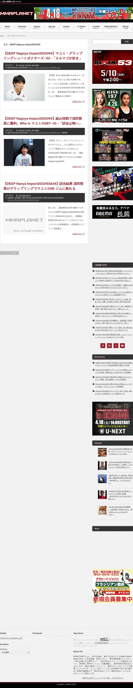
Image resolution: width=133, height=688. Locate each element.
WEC (104, 639)
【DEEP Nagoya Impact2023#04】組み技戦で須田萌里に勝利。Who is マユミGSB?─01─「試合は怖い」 (42, 121)
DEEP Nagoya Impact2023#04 (18, 67)
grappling (112, 643)
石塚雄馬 (11, 197)
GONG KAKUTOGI (121, 643)
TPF (81, 643)
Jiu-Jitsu (79, 640)
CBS (92, 643)
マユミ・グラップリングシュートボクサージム (44, 67)
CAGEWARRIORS (87, 645)
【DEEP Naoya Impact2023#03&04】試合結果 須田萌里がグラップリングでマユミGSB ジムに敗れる (43, 186)
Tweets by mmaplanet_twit (11, 638)
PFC (75, 640)
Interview (21, 65)
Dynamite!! (76, 645)
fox (93, 640)
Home (2, 35)
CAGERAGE (87, 640)
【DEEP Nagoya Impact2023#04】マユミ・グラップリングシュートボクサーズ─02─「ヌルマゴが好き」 (43, 55)
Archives (3, 649)
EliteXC (120, 640)
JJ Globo (28, 65)
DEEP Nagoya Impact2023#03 (32, 197)
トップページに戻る (9, 253)
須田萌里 (64, 132)
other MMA (35, 65)
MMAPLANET (71, 684)
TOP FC (96, 645)
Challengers (102, 642)
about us (126, 640)
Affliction (97, 640)
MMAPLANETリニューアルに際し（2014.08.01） (103, 678)
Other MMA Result (24, 195)
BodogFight (87, 643)
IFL (131, 640)
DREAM (75, 643)
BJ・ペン (113, 640)
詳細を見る (77, 101)
